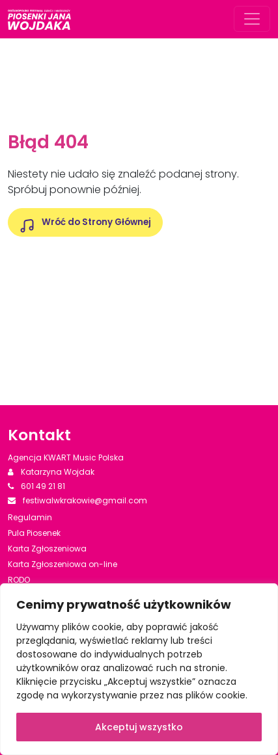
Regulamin (30, 517)
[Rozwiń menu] (252, 19)
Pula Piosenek (34, 532)
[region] (139, 669)
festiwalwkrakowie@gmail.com (77, 500)
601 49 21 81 (36, 486)
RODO (19, 579)
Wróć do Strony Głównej (96, 222)
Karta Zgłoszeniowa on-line (62, 564)
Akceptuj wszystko (139, 727)
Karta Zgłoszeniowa (47, 548)
